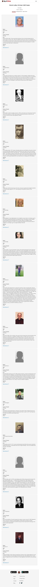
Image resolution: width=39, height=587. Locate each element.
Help (14, 578)
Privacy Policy (22, 578)
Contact (14, 580)
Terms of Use (22, 576)
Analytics (21, 9)
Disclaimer (21, 580)
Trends (17, 9)
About (14, 576)
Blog (14, 583)
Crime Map (19, 7)
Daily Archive (25, 11)
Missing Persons (19, 11)
